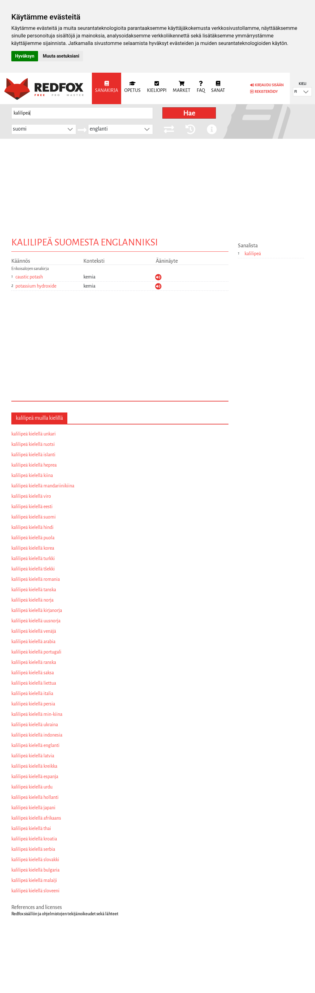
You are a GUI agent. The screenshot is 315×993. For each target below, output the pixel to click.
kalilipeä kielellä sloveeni (35, 890)
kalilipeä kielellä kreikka (34, 766)
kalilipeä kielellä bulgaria (35, 869)
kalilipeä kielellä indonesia (36, 735)
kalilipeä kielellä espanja (34, 776)
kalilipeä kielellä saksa (32, 672)
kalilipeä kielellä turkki (33, 558)
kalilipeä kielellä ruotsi (33, 444)
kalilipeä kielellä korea (32, 548)
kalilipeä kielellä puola (32, 537)
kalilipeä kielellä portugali (36, 651)
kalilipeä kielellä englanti (35, 745)
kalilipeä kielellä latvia (32, 755)
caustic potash (29, 276)
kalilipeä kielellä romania (35, 579)
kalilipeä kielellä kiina (32, 475)
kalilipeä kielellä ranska (33, 662)
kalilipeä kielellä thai (31, 828)
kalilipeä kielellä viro (31, 496)
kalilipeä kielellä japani (33, 807)
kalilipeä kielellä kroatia (34, 838)
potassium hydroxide (35, 286)
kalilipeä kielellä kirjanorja (36, 610)
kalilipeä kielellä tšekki (33, 568)
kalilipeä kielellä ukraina (34, 724)
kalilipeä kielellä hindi (32, 527)
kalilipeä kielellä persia (33, 703)
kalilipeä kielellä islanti (33, 454)
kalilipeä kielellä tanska (33, 589)
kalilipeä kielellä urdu (32, 786)
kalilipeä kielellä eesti (32, 506)
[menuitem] (106, 88)
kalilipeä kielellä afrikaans (36, 818)
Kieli (302, 84)
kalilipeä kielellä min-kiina (36, 714)
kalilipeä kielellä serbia (33, 849)
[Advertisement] (157, 186)
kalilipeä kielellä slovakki (35, 859)
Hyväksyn (24, 56)
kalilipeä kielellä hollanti (35, 797)
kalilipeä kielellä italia (32, 693)
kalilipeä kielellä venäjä (33, 631)
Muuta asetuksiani (61, 56)
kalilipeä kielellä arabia (33, 641)
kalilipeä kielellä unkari (33, 433)
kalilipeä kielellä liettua (33, 683)
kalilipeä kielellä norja (32, 600)
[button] (306, 91)
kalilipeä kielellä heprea (34, 465)
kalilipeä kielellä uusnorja (35, 620)
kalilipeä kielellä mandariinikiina (42, 485)
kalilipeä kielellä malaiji (34, 880)
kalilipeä (253, 253)
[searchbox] (82, 113)
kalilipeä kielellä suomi (33, 516)
